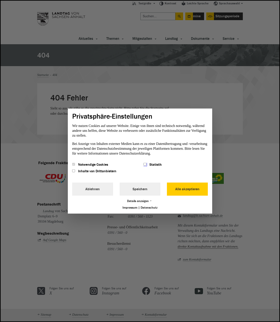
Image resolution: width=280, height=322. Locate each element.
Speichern (140, 189)
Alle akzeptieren (187, 189)
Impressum (129, 208)
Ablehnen (92, 189)
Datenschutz (149, 208)
